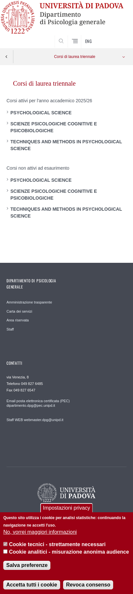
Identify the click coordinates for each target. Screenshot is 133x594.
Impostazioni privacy (66, 512)
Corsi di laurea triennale (74, 56)
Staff (10, 329)
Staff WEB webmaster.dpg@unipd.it (35, 420)
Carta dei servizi (19, 311)
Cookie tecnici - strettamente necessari (57, 549)
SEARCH (115, 36)
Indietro (6, 56)
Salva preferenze (26, 570)
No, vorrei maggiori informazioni (40, 536)
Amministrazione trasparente (29, 302)
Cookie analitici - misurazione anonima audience (69, 556)
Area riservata (18, 320)
